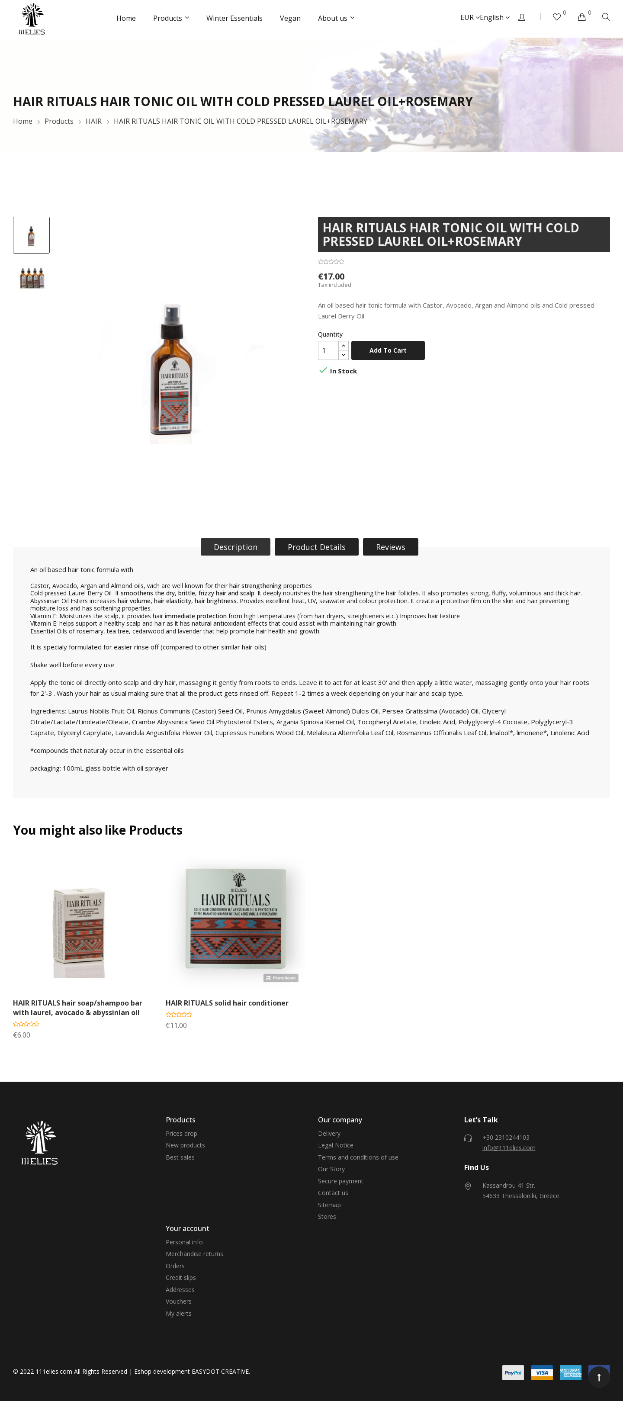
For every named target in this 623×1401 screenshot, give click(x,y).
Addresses (180, 1289)
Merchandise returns (194, 1254)
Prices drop (181, 1133)
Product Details (317, 547)
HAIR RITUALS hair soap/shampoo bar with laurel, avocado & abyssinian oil (77, 1007)
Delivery (329, 1133)
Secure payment (340, 1181)
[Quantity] (328, 350)
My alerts (179, 1313)
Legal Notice (335, 1145)
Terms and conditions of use (358, 1157)
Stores (327, 1216)
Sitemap (329, 1205)
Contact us (333, 1193)
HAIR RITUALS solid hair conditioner (227, 1003)
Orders (175, 1266)
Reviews (390, 547)
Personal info (184, 1242)
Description (235, 547)
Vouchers (179, 1301)
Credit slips (181, 1277)
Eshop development (162, 1371)
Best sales (180, 1157)
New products (185, 1145)
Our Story (331, 1169)
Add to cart (388, 350)
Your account (187, 1228)
